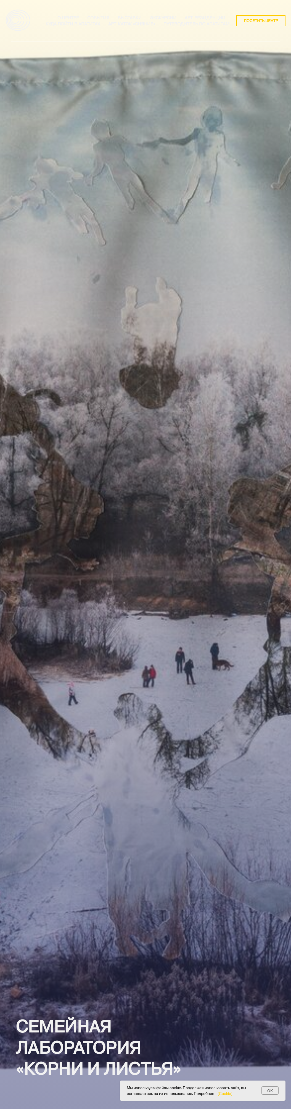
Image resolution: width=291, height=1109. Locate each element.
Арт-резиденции (205, 18)
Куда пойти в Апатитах (73, 24)
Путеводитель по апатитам (196, 24)
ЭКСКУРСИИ (163, 18)
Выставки (130, 18)
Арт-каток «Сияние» (131, 24)
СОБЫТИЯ (98, 18)
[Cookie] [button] (225, 1093)
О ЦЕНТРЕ (68, 18)
